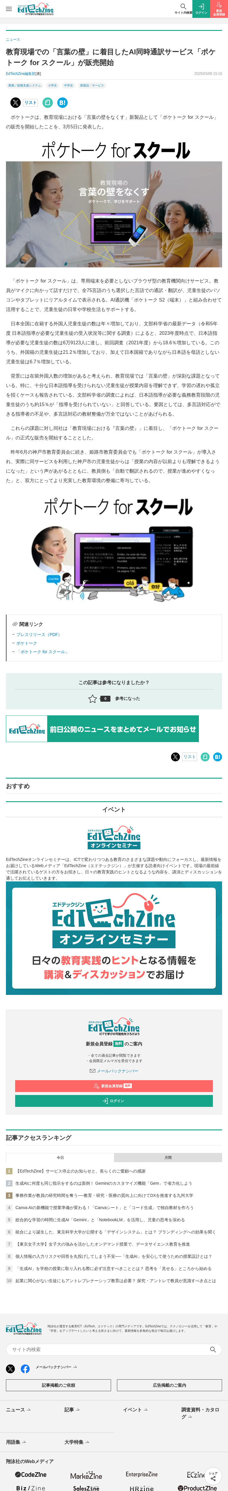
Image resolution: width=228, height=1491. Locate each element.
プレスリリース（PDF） (39, 634)
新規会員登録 (113, 1086)
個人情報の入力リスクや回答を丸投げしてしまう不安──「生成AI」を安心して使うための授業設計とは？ (113, 1256)
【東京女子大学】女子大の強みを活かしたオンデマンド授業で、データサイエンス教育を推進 (102, 1244)
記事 (72, 1410)
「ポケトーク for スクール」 (42, 651)
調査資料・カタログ (200, 1413)
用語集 (16, 1443)
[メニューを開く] (9, 9)
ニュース (19, 1410)
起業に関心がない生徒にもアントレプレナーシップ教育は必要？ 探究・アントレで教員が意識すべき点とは (115, 1280)
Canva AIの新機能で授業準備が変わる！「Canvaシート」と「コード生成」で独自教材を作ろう (104, 1207)
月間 (168, 1158)
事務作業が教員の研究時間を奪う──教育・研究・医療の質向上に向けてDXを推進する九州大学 (104, 1195)
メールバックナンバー (114, 1071)
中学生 (68, 85)
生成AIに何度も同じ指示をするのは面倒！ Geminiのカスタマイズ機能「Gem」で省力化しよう (103, 1183)
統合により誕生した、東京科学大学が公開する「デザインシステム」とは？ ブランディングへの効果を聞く (115, 1232)
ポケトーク (26, 643)
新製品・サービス (92, 85)
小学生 (52, 85)
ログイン (113, 1101)
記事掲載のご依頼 (58, 1385)
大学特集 (77, 1443)
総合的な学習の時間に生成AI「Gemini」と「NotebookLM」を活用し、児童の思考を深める (100, 1219)
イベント (136, 1410)
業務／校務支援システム (24, 85)
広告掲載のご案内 (169, 1385)
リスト (30, 102)
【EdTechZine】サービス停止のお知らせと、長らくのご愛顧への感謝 (80, 1171)
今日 (60, 1158)
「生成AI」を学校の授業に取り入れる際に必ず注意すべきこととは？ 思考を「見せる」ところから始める (113, 1268)
